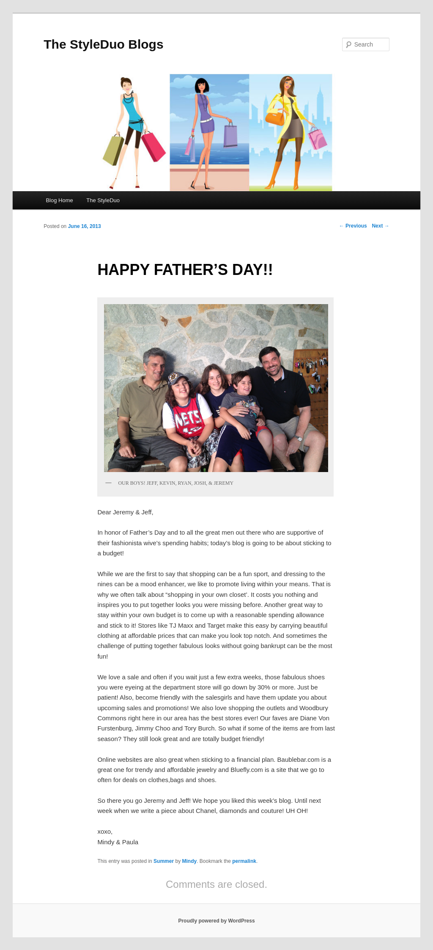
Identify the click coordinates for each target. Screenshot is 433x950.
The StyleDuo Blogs (103, 44)
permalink (244, 861)
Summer (163, 861)
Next (380, 226)
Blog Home (59, 200)
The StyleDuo (103, 200)
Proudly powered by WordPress (216, 921)
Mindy (189, 861)
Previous (353, 226)
